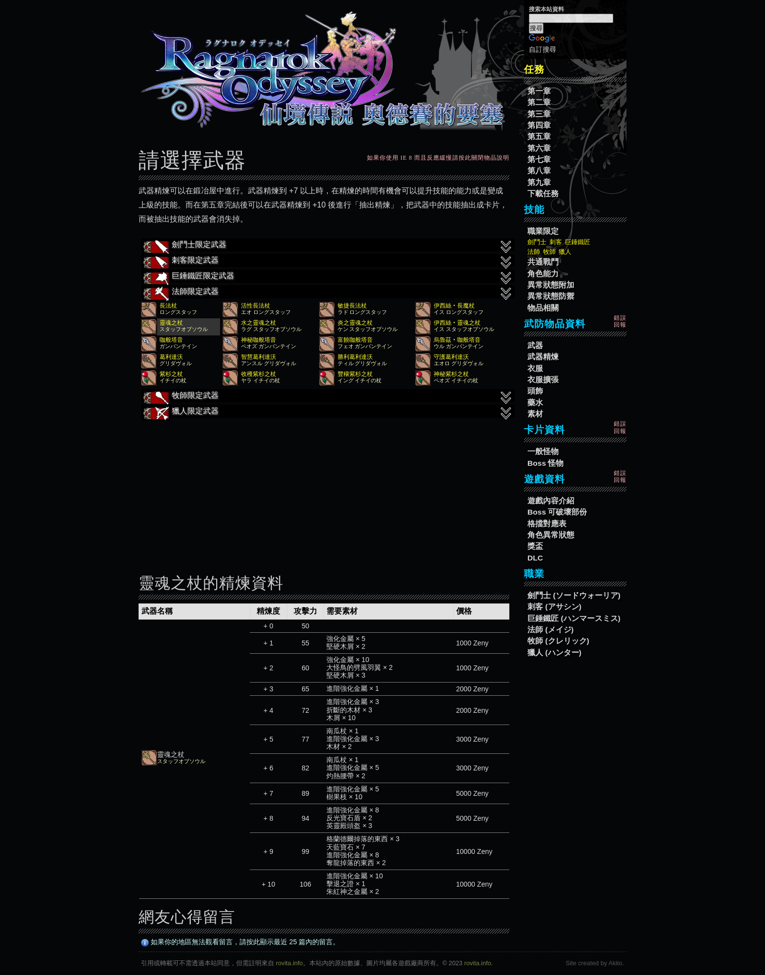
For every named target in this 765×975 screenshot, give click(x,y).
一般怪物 (543, 451)
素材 (535, 414)
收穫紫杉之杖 (258, 374)
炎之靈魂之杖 (355, 322)
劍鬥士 (536, 242)
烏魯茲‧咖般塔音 (457, 339)
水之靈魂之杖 (258, 322)
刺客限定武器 (327, 261)
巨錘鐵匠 (577, 242)
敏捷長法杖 (352, 305)
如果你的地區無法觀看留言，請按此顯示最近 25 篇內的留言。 (240, 942)
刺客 (555, 242)
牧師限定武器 (327, 396)
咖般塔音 (171, 339)
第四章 (539, 125)
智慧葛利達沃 (258, 356)
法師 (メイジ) (550, 629)
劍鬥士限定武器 (327, 245)
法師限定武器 (327, 292)
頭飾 (535, 391)
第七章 (539, 159)
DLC (535, 558)
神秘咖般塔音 (258, 339)
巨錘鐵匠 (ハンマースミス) (574, 618)
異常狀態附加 (550, 285)
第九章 (539, 182)
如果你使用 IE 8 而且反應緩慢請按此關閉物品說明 (438, 157)
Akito (615, 963)
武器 (535, 345)
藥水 (535, 402)
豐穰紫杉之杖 (355, 374)
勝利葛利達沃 (355, 356)
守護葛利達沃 (451, 356)
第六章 (539, 148)
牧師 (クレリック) (558, 641)
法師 (533, 251)
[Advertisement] (324, 489)
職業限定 (543, 231)
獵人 (565, 251)
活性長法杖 (255, 305)
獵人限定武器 (327, 412)
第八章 (539, 170)
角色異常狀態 (550, 535)
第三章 (539, 114)
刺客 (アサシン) (554, 606)
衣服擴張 (543, 379)
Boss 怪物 (545, 463)
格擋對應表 (546, 523)
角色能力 (543, 274)
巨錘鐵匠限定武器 (327, 277)
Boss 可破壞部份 (557, 512)
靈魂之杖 (171, 322)
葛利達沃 (171, 356)
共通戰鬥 (543, 262)
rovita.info (289, 963)
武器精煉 (543, 357)
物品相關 (543, 308)
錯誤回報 (620, 321)
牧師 (549, 251)
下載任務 (543, 193)
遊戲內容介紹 (550, 501)
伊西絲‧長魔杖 (454, 305)
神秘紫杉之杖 (451, 374)
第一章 (539, 91)
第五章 (539, 136)
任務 (534, 69)
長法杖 (168, 305)
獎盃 (535, 546)
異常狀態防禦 (550, 296)
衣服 (535, 368)
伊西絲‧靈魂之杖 (457, 322)
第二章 (539, 102)
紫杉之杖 (171, 374)
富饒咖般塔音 (355, 339)
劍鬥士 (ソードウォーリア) (574, 595)
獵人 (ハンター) (554, 652)
